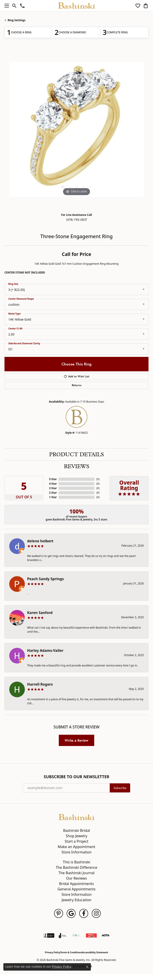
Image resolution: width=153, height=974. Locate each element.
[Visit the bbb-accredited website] (49, 935)
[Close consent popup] (87, 966)
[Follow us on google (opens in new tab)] (71, 913)
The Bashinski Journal (77, 872)
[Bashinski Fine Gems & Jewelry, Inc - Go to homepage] (76, 816)
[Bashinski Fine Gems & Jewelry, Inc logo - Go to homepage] (76, 5)
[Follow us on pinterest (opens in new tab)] (58, 913)
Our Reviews (76, 878)
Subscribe (120, 788)
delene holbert (40, 540)
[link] (22, 5)
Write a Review (76, 740)
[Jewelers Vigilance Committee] (76, 935)
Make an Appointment (76, 846)
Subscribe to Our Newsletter (76, 776)
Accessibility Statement (95, 952)
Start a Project (76, 841)
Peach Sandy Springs (45, 578)
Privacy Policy (52, 952)
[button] (14, 5)
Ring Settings (16, 20)
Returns (76, 385)
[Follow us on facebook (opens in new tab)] (83, 913)
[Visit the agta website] (105, 935)
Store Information (76, 852)
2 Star (53, 493)
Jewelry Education (76, 899)
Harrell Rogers (40, 684)
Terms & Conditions (71, 952)
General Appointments (76, 889)
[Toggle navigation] (5, 5)
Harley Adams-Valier (45, 650)
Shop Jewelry (76, 835)
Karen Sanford (39, 612)
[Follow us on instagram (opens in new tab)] (96, 913)
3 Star (53, 488)
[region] (76, 129)
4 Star (53, 484)
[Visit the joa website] (63, 935)
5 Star (53, 479)
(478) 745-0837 (76, 219)
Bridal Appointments (76, 883)
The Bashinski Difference (76, 867)
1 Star (53, 497)
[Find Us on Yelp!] (91, 935)
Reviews (76, 466)
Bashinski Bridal (76, 830)
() (98, 479)
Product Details (76, 454)
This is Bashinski (76, 862)
